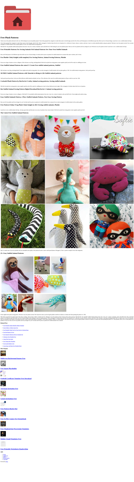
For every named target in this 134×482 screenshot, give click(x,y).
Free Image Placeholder (9, 368)
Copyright (5, 459)
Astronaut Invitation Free (9, 388)
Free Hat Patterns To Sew (8, 332)
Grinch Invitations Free (9, 399)
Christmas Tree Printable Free (9, 337)
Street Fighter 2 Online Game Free (10, 327)
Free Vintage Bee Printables (9, 341)
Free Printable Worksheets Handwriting (14, 449)
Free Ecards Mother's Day (8, 343)
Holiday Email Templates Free (11, 439)
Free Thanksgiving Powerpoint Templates (15, 429)
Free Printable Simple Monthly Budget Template (13, 325)
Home (4, 454)
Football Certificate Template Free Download (16, 378)
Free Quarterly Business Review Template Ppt (13, 334)
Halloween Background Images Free (13, 358)
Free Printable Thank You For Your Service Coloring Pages (15, 330)
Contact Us (5, 455)
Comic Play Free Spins (8, 339)
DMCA (4, 457)
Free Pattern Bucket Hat (9, 409)
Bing (7, 461)
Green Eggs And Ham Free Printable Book (12, 346)
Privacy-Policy (6, 458)
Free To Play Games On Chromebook (13, 419)
